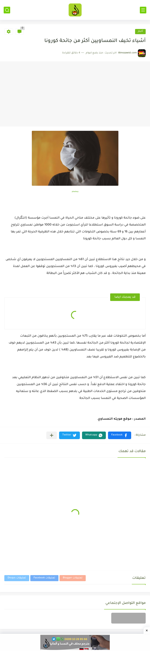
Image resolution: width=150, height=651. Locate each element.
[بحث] (7, 10)
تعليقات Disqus (17, 578)
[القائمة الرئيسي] (143, 10)
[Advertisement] (75, 94)
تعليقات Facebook (44, 578)
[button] (119, 435)
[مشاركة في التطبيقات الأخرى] (51, 435)
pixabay (75, 192)
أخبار (140, 31)
